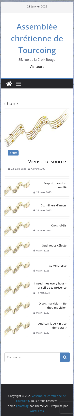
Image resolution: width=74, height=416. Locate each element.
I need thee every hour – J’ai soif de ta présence (50, 285)
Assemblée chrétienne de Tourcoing (37, 38)
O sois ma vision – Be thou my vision (53, 305)
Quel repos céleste (54, 245)
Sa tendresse (58, 265)
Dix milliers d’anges (53, 205)
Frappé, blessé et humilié (55, 185)
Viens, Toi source (47, 161)
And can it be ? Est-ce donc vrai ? (52, 325)
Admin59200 (38, 168)
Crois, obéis (59, 225)
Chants (13, 153)
